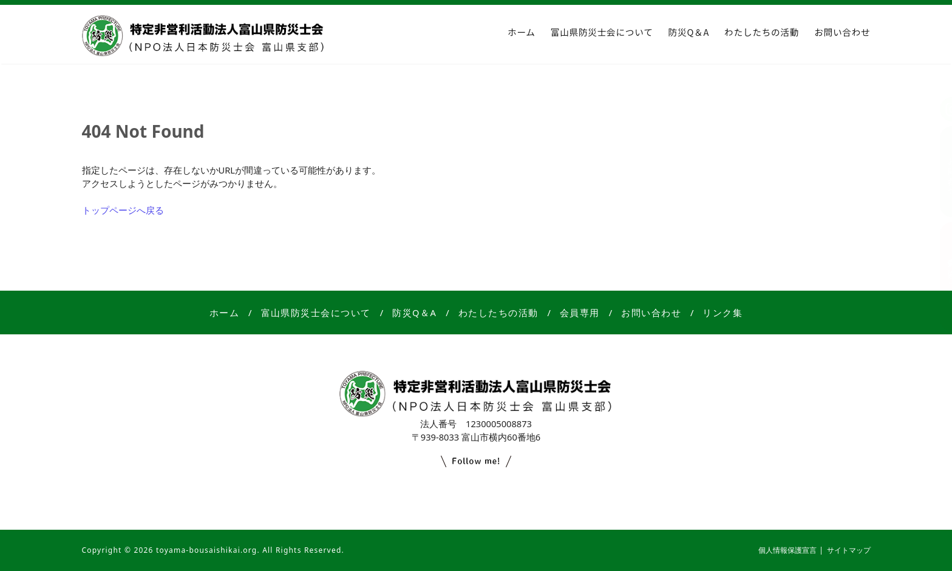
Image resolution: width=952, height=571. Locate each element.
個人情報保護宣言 (787, 550)
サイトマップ (849, 550)
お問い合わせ (842, 31)
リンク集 (722, 312)
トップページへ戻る (123, 210)
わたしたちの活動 (761, 31)
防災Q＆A (688, 31)
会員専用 (580, 312)
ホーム (522, 31)
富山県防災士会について (602, 31)
